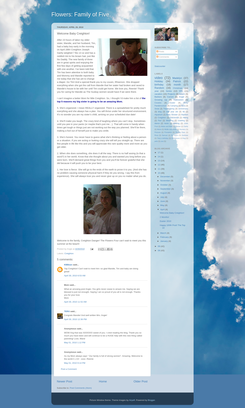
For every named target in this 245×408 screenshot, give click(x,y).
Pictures (158, 132)
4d (183, 112)
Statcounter (160, 66)
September (165, 189)
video (159, 78)
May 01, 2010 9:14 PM (74, 363)
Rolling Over (180, 132)
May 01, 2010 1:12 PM (74, 342)
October (164, 185)
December (165, 176)
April (162, 209)
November (165, 180)
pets (156, 141)
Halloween (179, 100)
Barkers (158, 97)
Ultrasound (175, 138)
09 (159, 246)
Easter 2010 (165, 221)
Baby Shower (172, 115)
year (157, 91)
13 (159, 160)
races (166, 123)
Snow (157, 109)
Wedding (169, 121)
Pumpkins (168, 132)
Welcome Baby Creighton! (172, 213)
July (162, 197)
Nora (183, 106)
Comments (162, 57)
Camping (174, 106)
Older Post (141, 381)
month (177, 84)
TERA (67, 311)
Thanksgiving (169, 109)
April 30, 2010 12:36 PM (75, 319)
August (164, 193)
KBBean (68, 265)
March (163, 233)
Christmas (177, 88)
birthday (159, 84)
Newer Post (64, 381)
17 (159, 152)
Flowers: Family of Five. (81, 14)
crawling (181, 121)
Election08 (174, 118)
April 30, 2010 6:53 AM (74, 275)
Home (103, 381)
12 (159, 165)
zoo (162, 141)
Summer (185, 135)
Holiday (159, 81)
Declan (178, 126)
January (164, 241)
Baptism (184, 115)
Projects (171, 94)
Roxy (156, 135)
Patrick (177, 81)
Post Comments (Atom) (81, 388)
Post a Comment (69, 369)
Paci (160, 121)
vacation (158, 94)
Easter (172, 103)
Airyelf (132, 400)
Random (159, 87)
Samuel (165, 135)
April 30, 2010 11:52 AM (75, 302)
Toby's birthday (162, 138)
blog (160, 112)
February (164, 237)
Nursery (183, 129)
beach (182, 94)
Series (169, 91)
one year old (172, 112)
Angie (181, 97)
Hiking (185, 118)
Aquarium (159, 115)
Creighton (69, 253)
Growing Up (161, 100)
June (162, 201)
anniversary (183, 109)
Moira (159, 129)
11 (159, 169)
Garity (186, 126)
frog (184, 138)
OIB (181, 91)
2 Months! (164, 217)
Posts (160, 51)
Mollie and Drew (170, 129)
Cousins (158, 103)
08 (159, 250)
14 (159, 156)
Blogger (151, 400)
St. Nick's (174, 135)
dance (157, 123)
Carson (170, 97)
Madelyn (177, 78)
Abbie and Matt (166, 126)
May (162, 205)
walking (176, 123)
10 (159, 173)
